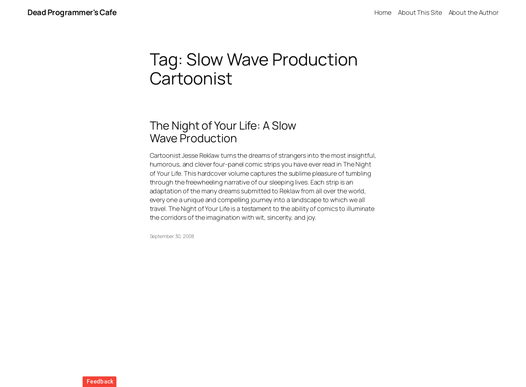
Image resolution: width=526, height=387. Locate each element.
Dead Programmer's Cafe (71, 12)
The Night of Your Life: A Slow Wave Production (223, 131)
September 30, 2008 (172, 236)
